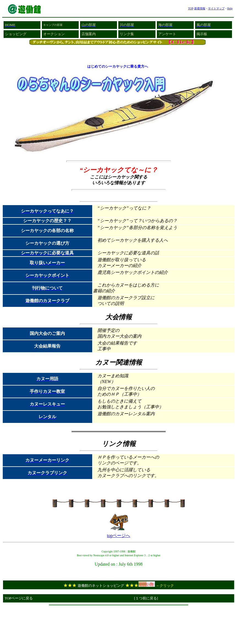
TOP (190, 8)
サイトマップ (216, 8)
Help (230, 8)
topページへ (118, 535)
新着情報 (199, 8)
